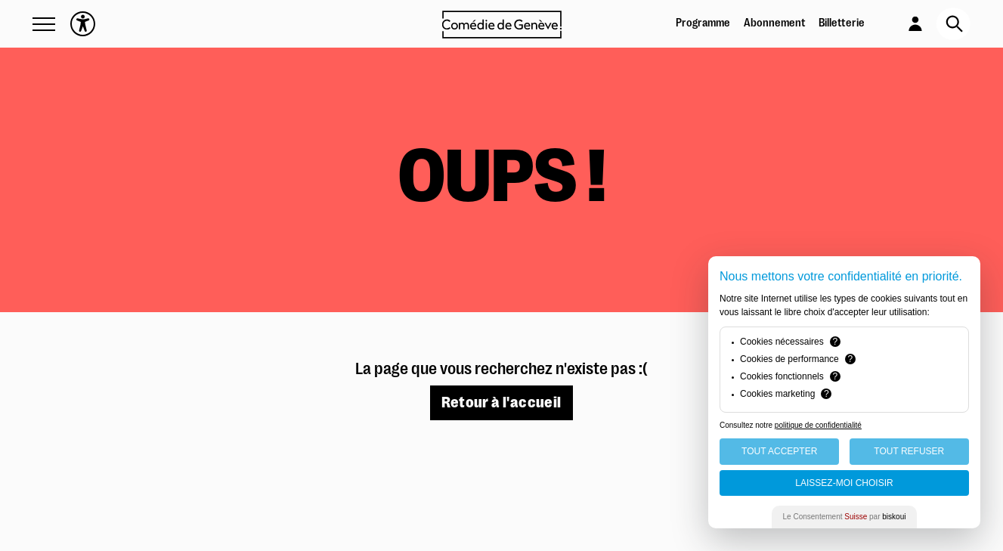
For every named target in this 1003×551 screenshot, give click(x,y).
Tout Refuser (909, 451)
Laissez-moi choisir (844, 483)
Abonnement (775, 23)
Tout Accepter (779, 451)
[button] (44, 24)
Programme (703, 23)
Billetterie (842, 23)
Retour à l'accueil (501, 402)
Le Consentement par (844, 516)
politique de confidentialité (818, 425)
